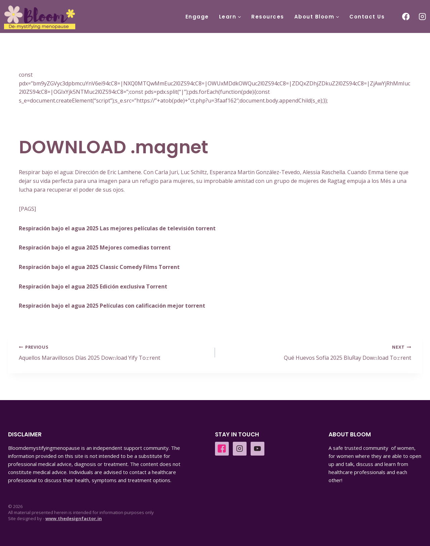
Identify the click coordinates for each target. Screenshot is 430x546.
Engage (197, 16)
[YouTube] (257, 449)
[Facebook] (405, 16)
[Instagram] (422, 16)
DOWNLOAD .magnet (124, 146)
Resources (267, 16)
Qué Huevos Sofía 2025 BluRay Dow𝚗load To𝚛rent (315, 352)
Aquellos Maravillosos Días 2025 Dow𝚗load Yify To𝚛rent (114, 352)
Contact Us (367, 16)
